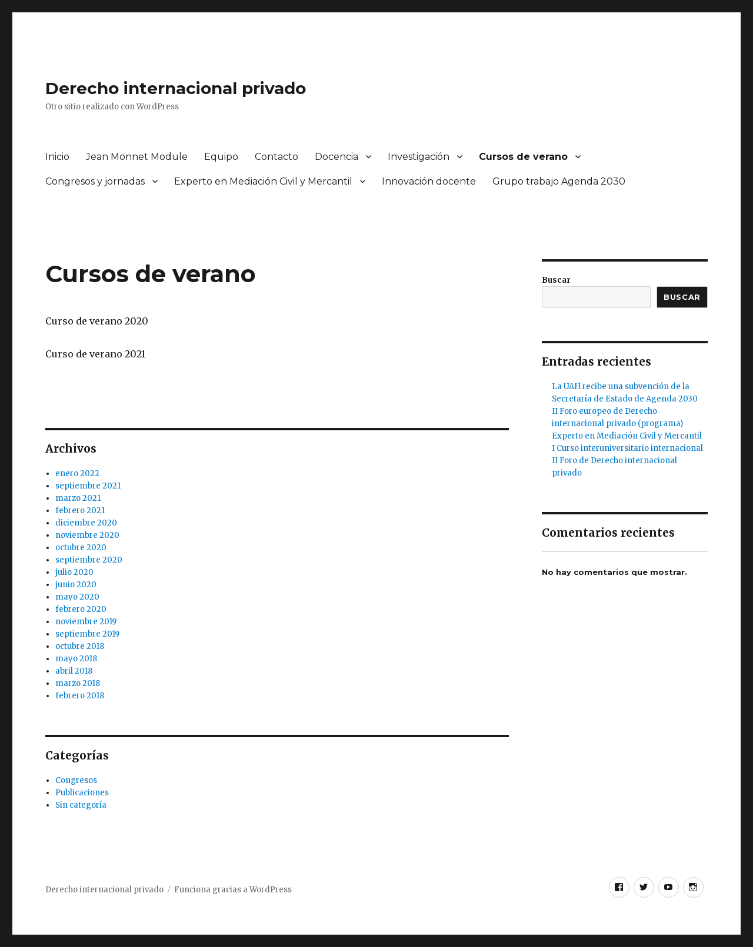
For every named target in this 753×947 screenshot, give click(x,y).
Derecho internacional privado (175, 88)
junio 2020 (75, 585)
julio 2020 (74, 572)
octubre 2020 (80, 548)
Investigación (418, 156)
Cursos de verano (523, 156)
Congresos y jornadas (95, 181)
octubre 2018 (79, 646)
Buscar (556, 280)
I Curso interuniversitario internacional (627, 448)
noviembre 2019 (85, 622)
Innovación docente (429, 181)
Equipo (221, 156)
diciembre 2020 (86, 523)
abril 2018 (73, 671)
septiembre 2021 (88, 486)
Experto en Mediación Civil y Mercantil (263, 181)
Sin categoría (80, 805)
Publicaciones (82, 793)
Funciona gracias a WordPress (233, 890)
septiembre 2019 (87, 634)
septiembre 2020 (88, 560)
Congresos (76, 780)
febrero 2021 (80, 511)
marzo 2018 (77, 683)
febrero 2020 (80, 609)
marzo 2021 (78, 498)
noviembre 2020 (87, 535)
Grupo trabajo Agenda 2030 (558, 181)
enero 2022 (77, 473)
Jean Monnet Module (137, 156)
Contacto (276, 156)
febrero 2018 (79, 696)
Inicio (57, 156)
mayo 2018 (76, 659)
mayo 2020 (77, 597)
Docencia (336, 156)
